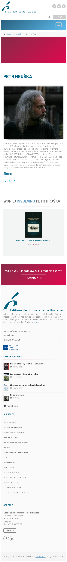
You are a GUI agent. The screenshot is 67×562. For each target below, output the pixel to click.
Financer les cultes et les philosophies (27, 385)
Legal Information (12, 340)
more (36, 322)
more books (10, 406)
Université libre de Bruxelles (17, 331)
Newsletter (33, 278)
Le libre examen (17, 395)
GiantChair (41, 556)
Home (8, 34)
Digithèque (9, 335)
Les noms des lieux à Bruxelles (24, 374)
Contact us (10, 530)
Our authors (19, 34)
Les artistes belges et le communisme (27, 364)
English (59, 16)
